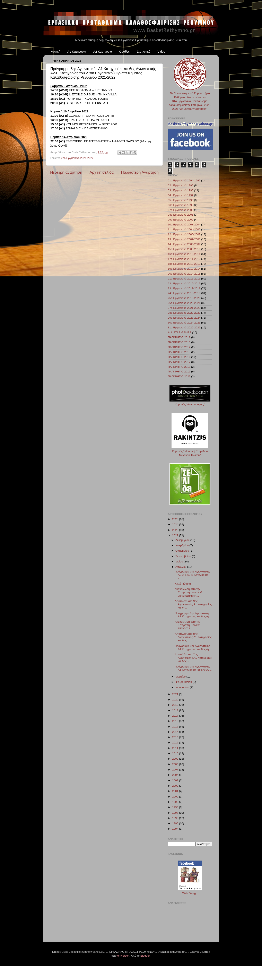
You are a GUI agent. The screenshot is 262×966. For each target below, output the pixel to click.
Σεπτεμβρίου (183, 556)
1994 (175, 828)
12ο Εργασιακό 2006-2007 (184, 234)
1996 (175, 818)
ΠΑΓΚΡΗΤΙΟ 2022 (179, 376)
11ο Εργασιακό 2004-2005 (184, 229)
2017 (175, 715)
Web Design (189, 893)
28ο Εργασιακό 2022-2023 (184, 312)
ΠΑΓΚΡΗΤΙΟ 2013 (179, 342)
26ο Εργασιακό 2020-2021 (184, 302)
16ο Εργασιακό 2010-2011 (184, 254)
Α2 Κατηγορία (102, 51)
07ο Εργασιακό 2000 (180, 210)
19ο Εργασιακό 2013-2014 (184, 268)
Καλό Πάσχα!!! (183, 583)
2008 (175, 764)
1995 (175, 823)
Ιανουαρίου (182, 687)
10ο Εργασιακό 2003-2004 (184, 224)
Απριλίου (181, 566)
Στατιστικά (143, 51)
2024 (175, 524)
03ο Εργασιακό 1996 (180, 190)
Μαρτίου (180, 676)
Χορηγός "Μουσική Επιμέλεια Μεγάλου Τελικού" (190, 451)
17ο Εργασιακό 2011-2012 (184, 258)
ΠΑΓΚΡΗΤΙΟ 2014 (179, 347)
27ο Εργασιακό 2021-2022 (77, 157)
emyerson (123, 955)
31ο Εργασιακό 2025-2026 (184, 327)
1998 (175, 807)
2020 (175, 699)
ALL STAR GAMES (179, 332)
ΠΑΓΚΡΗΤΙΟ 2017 (179, 361)
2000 (175, 796)
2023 (175, 530)
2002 (175, 785)
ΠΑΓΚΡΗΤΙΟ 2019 (179, 371)
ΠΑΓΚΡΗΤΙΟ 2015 (179, 352)
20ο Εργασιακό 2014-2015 (184, 273)
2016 (175, 721)
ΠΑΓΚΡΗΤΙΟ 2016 (179, 357)
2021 (175, 694)
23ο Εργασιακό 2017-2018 (184, 288)
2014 (175, 731)
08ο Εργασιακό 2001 (180, 214)
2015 (175, 726)
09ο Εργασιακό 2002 (180, 219)
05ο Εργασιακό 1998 (180, 200)
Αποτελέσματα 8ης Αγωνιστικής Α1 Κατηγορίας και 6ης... (193, 637)
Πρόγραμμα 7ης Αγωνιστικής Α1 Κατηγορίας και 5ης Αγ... (193, 668)
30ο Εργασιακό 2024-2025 (184, 322)
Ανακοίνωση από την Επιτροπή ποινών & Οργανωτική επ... (188, 592)
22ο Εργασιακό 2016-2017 (184, 283)
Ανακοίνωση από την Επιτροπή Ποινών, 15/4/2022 (187, 625)
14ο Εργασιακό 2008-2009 (184, 244)
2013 (175, 737)
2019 (175, 704)
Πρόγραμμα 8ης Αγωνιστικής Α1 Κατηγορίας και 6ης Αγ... (193, 647)
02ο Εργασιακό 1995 (180, 185)
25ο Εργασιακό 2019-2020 (184, 298)
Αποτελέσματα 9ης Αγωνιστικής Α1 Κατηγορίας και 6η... (193, 604)
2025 (175, 519)
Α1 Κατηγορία (76, 51)
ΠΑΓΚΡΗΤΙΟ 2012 (179, 337)
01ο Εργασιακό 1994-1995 (184, 180)
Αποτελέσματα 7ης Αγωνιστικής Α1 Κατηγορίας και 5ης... (193, 658)
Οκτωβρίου (182, 550)
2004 (175, 774)
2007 (175, 769)
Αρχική (55, 51)
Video (161, 51)
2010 (175, 753)
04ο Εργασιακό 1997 (180, 195)
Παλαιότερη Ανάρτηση (140, 172)
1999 (175, 801)
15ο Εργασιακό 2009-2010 (184, 249)
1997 (175, 812)
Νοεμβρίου (182, 545)
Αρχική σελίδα (102, 172)
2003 (175, 780)
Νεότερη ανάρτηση (66, 172)
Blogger (145, 955)
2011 (175, 748)
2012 (175, 742)
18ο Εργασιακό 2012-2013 (184, 263)
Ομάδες (124, 51)
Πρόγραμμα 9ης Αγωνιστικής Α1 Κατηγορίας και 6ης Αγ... (193, 615)
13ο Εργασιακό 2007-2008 (184, 239)
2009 (175, 758)
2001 (175, 791)
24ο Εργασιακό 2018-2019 (184, 293)
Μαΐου (179, 561)
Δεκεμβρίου (182, 540)
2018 (175, 710)
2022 (175, 535)
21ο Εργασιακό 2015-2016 (184, 278)
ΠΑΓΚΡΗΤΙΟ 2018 (179, 366)
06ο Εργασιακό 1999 (180, 205)
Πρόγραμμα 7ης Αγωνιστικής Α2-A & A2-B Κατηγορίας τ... (192, 575)
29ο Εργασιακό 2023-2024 (184, 317)
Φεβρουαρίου (184, 681)
